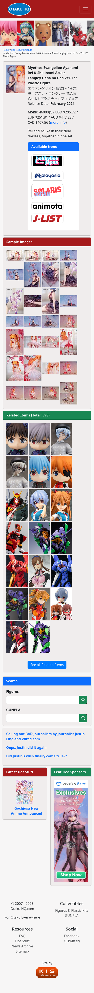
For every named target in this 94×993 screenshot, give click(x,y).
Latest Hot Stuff (19, 772)
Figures (12, 691)
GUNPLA (13, 710)
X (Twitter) (72, 941)
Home (6, 49)
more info (58, 122)
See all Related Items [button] (47, 664)
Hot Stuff (22, 941)
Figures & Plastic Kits (21, 49)
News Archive (22, 946)
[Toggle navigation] (85, 9)
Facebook (71, 936)
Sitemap (22, 951)
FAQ (22, 936)
